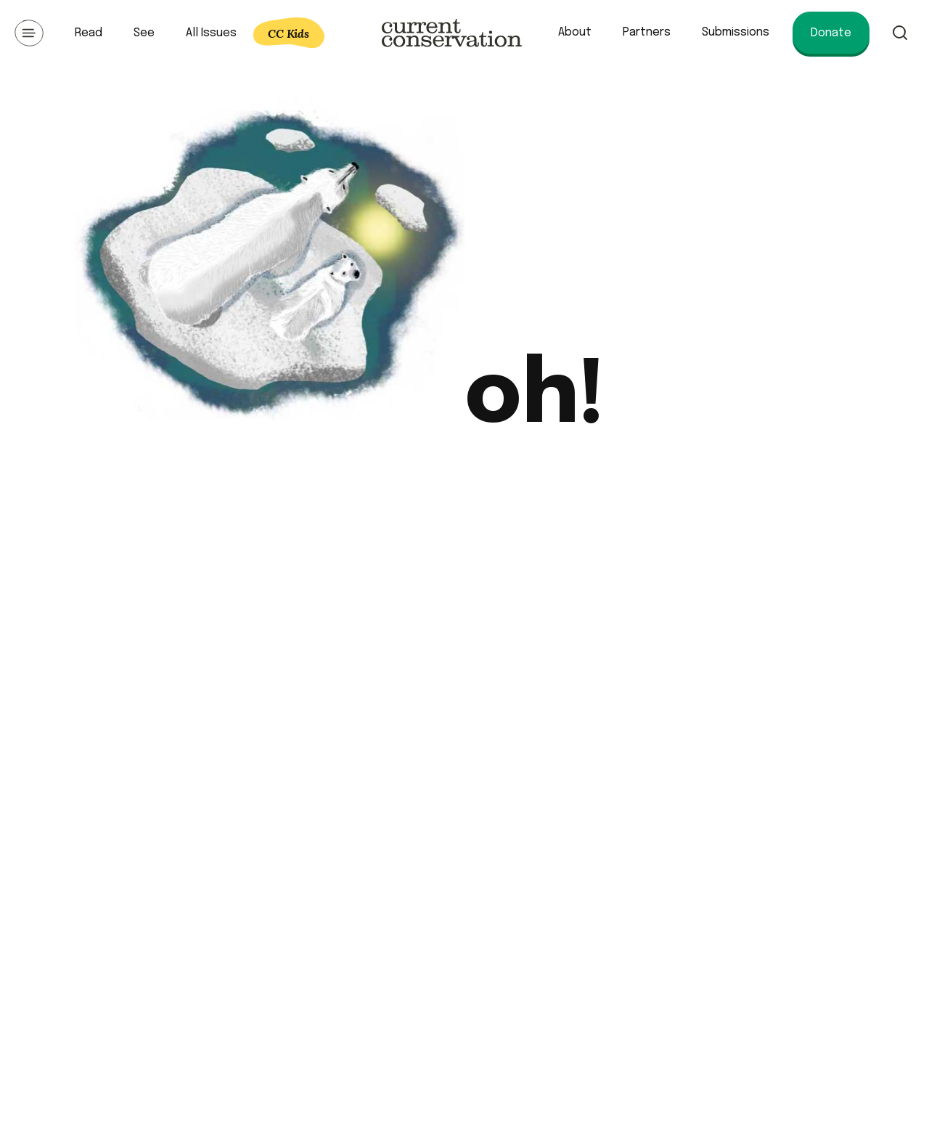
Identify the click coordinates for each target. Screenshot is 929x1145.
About (575, 32)
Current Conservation (451, 33)
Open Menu (29, 32)
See (144, 33)
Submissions (735, 32)
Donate (831, 33)
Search (900, 32)
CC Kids (288, 33)
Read (88, 33)
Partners (647, 32)
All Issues (211, 33)
